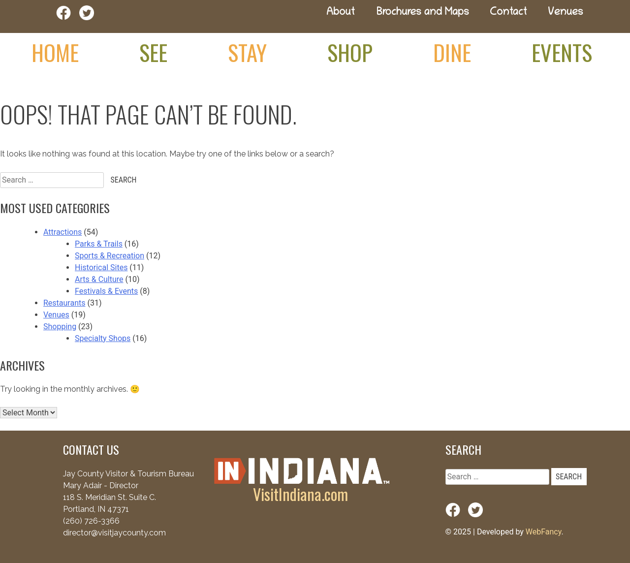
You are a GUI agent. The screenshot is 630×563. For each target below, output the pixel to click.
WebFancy (544, 531)
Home (55, 52)
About (340, 13)
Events (562, 52)
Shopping (59, 326)
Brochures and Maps (423, 13)
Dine (452, 52)
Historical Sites (101, 267)
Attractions (62, 232)
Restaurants (64, 303)
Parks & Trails (99, 244)
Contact (508, 13)
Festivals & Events (106, 291)
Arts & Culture (99, 279)
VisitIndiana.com (300, 493)
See (153, 52)
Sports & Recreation (109, 255)
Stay (247, 52)
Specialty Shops (102, 338)
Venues (565, 13)
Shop (350, 52)
